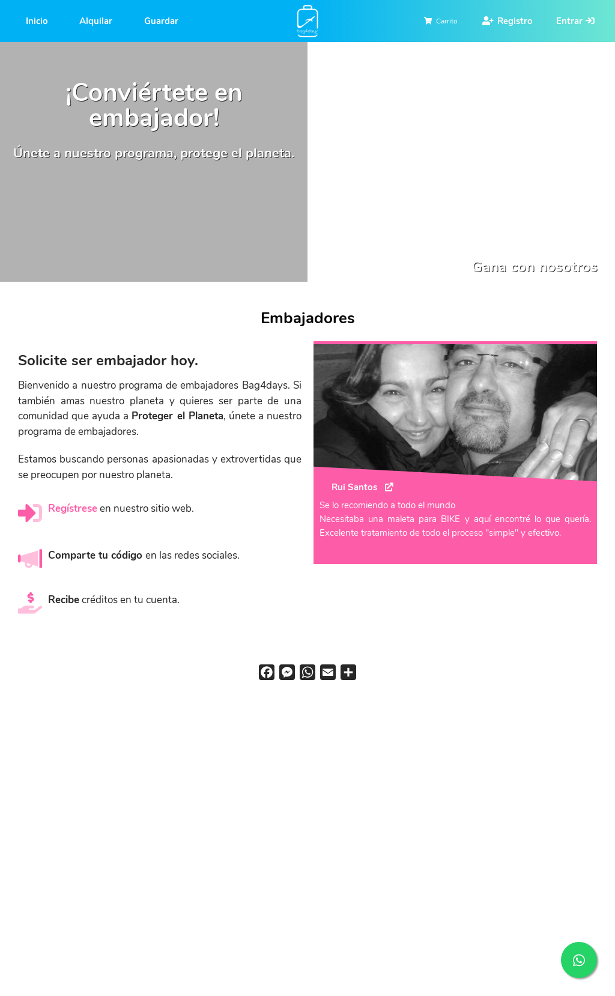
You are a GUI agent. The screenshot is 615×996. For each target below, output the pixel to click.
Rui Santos (354, 487)
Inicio (37, 21)
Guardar (161, 21)
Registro (515, 21)
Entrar (569, 21)
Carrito (447, 21)
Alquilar (95, 21)
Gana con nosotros (534, 266)
